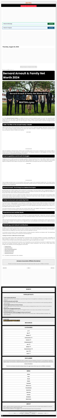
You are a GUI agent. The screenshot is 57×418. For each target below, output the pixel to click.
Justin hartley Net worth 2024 (11, 301)
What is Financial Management (11, 249)
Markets (27, 346)
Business (27, 335)
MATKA (30, 412)
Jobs (27, 344)
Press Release (29, 387)
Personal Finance (27, 348)
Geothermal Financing (9, 253)
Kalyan (28, 381)
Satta (45, 413)
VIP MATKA (21, 255)
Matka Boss (33, 413)
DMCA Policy (28, 399)
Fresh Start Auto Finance (9, 250)
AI (27, 330)
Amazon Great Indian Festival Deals (28, 6)
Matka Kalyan (21, 413)
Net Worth (7, 255)
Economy (28, 339)
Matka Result (27, 413)
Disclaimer (28, 396)
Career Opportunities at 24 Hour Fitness (13, 305)
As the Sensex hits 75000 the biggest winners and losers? (17, 312)
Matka (28, 374)
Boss (29, 376)
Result (28, 378)
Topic (17, 255)
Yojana (27, 353)
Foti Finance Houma (8, 247)
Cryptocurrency (28, 337)
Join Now (51, 23)
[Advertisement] (28, 14)
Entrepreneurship (27, 342)
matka (18, 408)
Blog (28, 333)
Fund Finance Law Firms (9, 251)
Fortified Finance (8, 246)
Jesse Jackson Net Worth (10, 297)
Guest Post (28, 390)
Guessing (29, 383)
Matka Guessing (40, 413)
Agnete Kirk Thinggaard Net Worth (12, 308)
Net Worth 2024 (13, 255)
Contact (28, 394)
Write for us (28, 385)
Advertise (28, 392)
